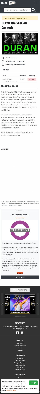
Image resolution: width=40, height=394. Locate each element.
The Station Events (20, 214)
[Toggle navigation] (37, 3)
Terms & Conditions (20, 345)
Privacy (20, 348)
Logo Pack (20, 343)
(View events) (20, 218)
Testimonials (20, 367)
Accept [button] (33, 382)
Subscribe (20, 273)
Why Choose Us (20, 361)
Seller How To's (20, 370)
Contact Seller (20, 277)
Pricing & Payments (20, 363)
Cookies (20, 350)
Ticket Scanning (20, 365)
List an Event (20, 358)
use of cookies (11, 391)
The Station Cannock (10, 58)
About (20, 378)
